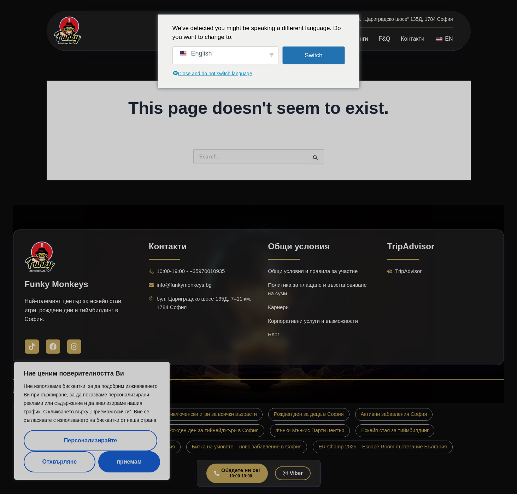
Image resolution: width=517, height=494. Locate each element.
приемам (129, 462)
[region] (92, 421)
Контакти (412, 39)
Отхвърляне (59, 462)
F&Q (384, 39)
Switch (313, 55)
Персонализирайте (90, 440)
